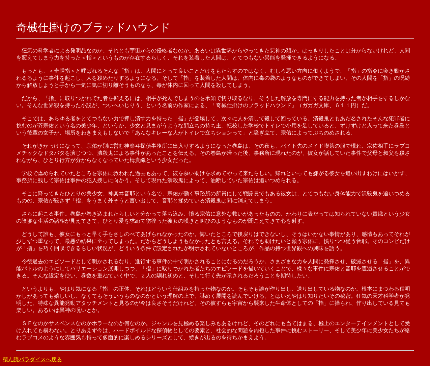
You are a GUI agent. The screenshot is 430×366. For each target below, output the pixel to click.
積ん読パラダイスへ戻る (32, 359)
